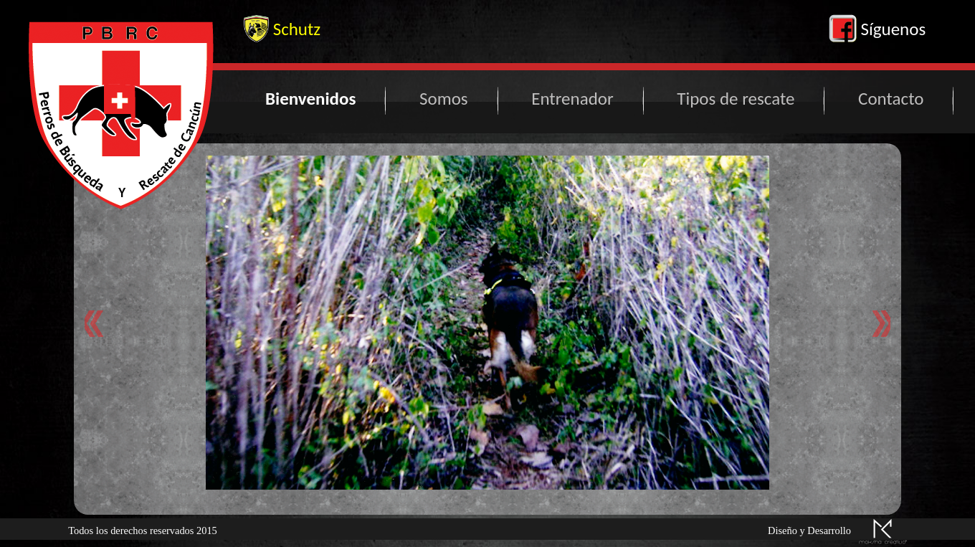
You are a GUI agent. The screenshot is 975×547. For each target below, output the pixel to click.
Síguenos (877, 29)
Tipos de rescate (735, 98)
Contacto (890, 98)
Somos (443, 98)
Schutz (282, 29)
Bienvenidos (310, 98)
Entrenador (572, 98)
